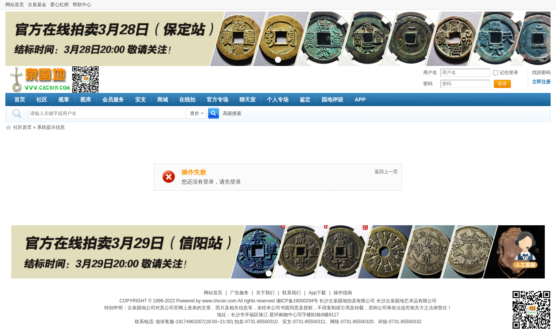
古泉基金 (37, 4)
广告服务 (239, 292)
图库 (85, 99)
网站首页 (14, 4)
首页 (19, 99)
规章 (63, 99)
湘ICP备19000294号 (297, 301)
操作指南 (343, 292)
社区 (41, 99)
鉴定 (305, 99)
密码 (427, 83)
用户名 (430, 72)
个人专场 (277, 99)
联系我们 (291, 292)
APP (360, 99)
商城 (162, 99)
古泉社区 (38, 79)
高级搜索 (232, 113)
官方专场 (217, 99)
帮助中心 (82, 4)
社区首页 (22, 127)
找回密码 (541, 72)
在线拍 (187, 99)
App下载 (317, 292)
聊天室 (247, 99)
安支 (140, 99)
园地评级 (332, 99)
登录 (502, 83)
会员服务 (113, 99)
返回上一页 (386, 171)
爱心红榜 (59, 4)
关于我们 (265, 292)
